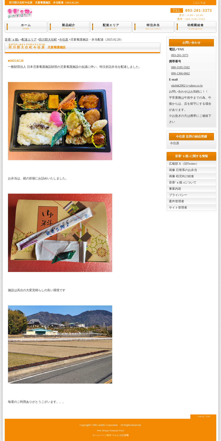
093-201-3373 (179, 55)
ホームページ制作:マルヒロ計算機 (110, 435)
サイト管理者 (178, 207)
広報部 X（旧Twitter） (184, 163)
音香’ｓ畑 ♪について (182, 182)
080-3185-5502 (180, 67)
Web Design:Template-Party (110, 430)
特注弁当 (153, 27)
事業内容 (175, 188)
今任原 (63, 39)
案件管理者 (176, 201)
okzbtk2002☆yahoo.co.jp (186, 85)
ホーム (26, 27)
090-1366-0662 (180, 73)
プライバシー (178, 195)
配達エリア (110, 27)
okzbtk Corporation (108, 425)
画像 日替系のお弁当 (183, 170)
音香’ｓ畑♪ (12, 39)
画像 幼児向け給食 (181, 176)
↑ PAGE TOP (203, 416)
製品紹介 (68, 27)
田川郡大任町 (48, 39)
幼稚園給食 (195, 27)
